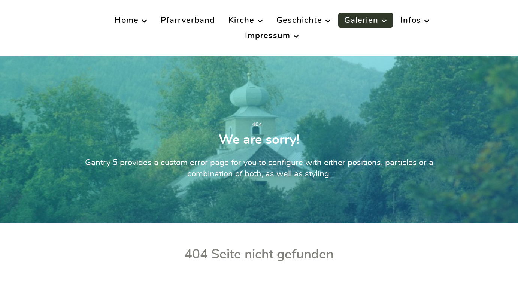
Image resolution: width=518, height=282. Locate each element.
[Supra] (39, 27)
